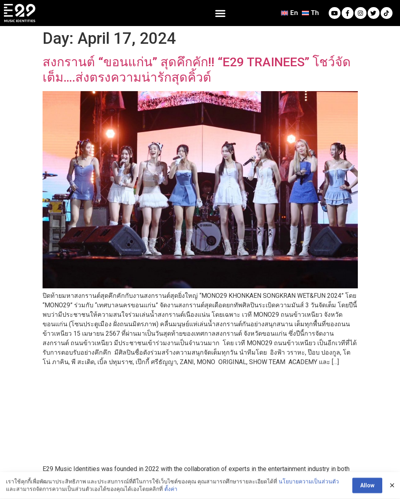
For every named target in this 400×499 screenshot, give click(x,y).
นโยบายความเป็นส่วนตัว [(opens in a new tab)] (309, 483)
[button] (220, 13)
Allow (367, 487)
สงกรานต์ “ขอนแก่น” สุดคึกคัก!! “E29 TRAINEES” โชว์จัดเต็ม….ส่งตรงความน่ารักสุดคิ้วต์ (197, 69)
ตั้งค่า (170, 491)
